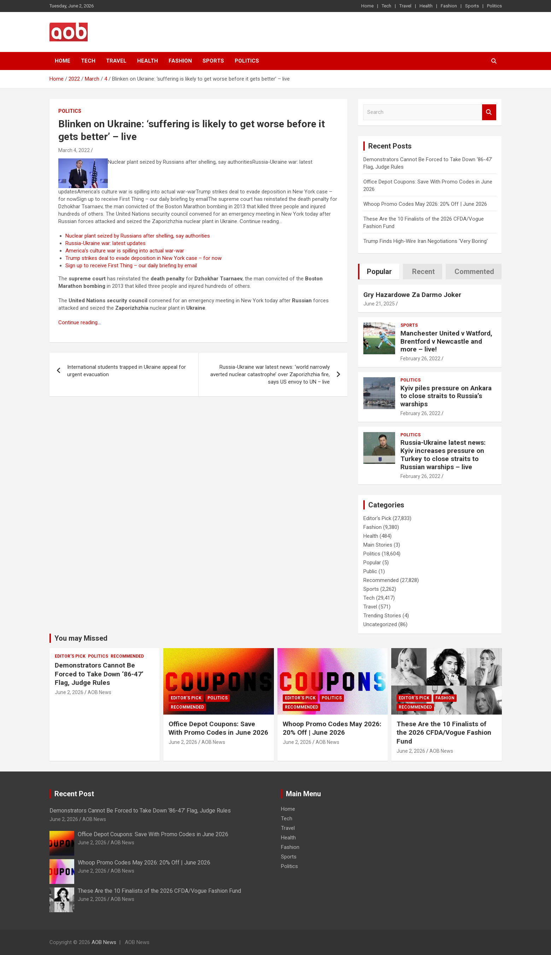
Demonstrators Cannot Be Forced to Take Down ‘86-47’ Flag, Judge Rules (99, 674)
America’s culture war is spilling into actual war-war (124, 251)
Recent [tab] (423, 271)
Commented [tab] (474, 271)
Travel (405, 5)
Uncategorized (380, 624)
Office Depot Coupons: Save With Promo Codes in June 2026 (218, 728)
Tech (386, 5)
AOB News (99, 692)
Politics (494, 5)
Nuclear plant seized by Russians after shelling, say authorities (137, 236)
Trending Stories (382, 615)
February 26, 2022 (420, 358)
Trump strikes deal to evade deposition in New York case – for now (143, 258)
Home (367, 5)
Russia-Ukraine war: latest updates (105, 243)
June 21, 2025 (379, 304)
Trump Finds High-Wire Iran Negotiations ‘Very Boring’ (425, 241)
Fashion (449, 5)
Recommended (381, 580)
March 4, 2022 (74, 150)
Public (370, 571)
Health (426, 5)
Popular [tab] (379, 271)
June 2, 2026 (69, 692)
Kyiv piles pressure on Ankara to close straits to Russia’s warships (446, 396)
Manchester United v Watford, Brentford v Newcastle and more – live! (446, 341)
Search (489, 112)
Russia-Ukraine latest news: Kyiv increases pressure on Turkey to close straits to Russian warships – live (443, 454)
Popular (372, 562)
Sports (472, 5)
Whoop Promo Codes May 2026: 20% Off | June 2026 (425, 204)
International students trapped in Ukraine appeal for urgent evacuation (126, 371)
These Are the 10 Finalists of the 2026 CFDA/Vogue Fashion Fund (444, 732)
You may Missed (80, 638)
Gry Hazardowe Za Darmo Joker (412, 295)
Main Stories (377, 545)
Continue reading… (79, 322)
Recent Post (74, 794)
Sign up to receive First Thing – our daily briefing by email (131, 265)
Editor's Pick (377, 518)
